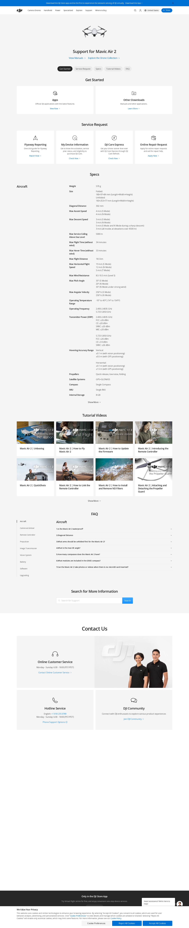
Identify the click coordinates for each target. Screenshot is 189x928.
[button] (180, 904)
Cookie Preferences (78, 915)
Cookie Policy (116, 918)
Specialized (68, 10)
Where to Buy (101, 10)
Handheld (48, 10)
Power (57, 10)
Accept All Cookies (157, 923)
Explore (79, 10)
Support (88, 10)
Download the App (133, 3)
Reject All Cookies (127, 923)
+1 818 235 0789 (58, 713)
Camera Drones (34, 10)
